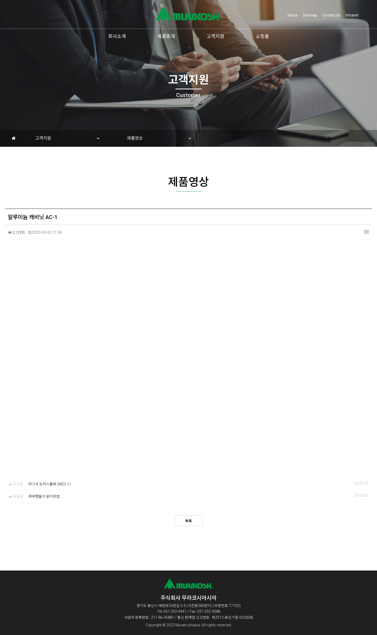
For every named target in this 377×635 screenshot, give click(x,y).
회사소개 (117, 36)
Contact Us (331, 15)
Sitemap (310, 15)
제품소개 (166, 36)
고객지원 (215, 36)
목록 (188, 523)
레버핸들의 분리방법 (44, 498)
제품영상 (135, 138)
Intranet (352, 15)
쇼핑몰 (262, 36)
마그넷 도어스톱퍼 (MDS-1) (49, 486)
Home (293, 15)
